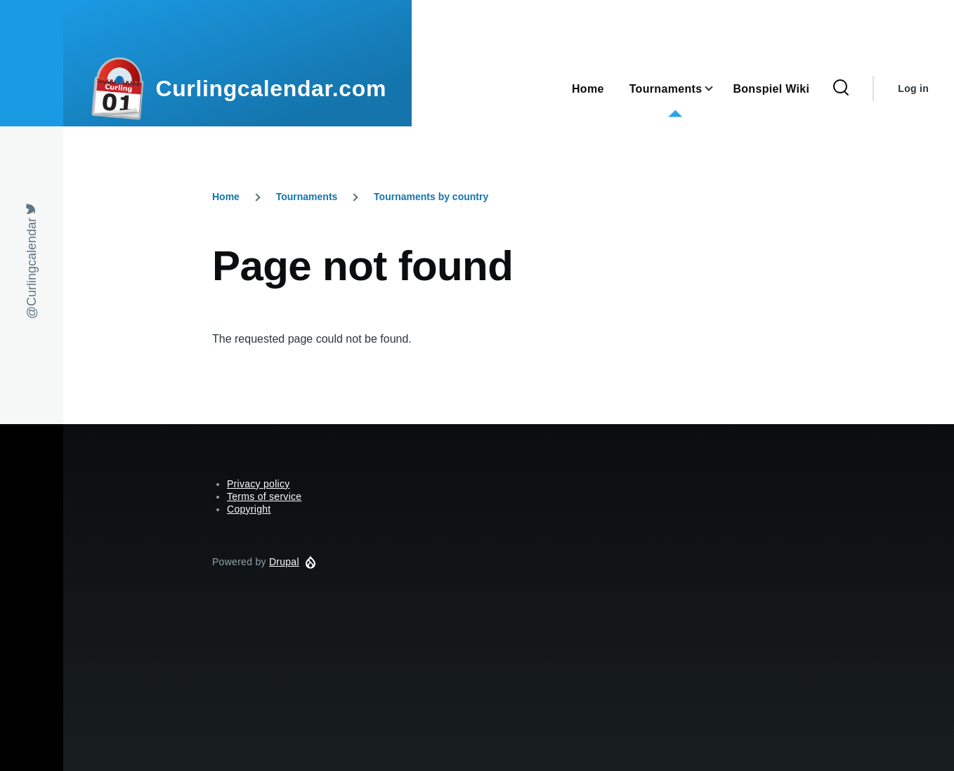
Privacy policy (258, 483)
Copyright (248, 509)
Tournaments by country (431, 196)
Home (226, 196)
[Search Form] (841, 88)
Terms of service (264, 496)
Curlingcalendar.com (270, 88)
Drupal (284, 561)
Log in (913, 88)
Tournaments (307, 196)
